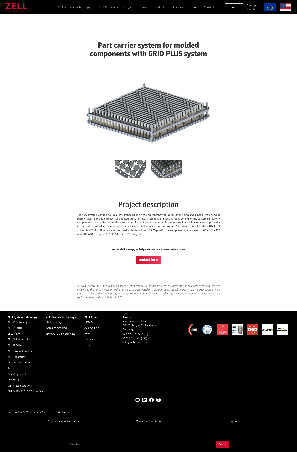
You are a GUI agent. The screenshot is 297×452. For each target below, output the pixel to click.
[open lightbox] (148, 112)
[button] (184, 7)
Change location (253, 7)
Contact (209, 7)
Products (160, 7)
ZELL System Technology (114, 7)
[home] (16, 7)
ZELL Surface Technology (73, 7)
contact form (148, 259)
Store (142, 7)
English (231, 7)
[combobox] (234, 7)
